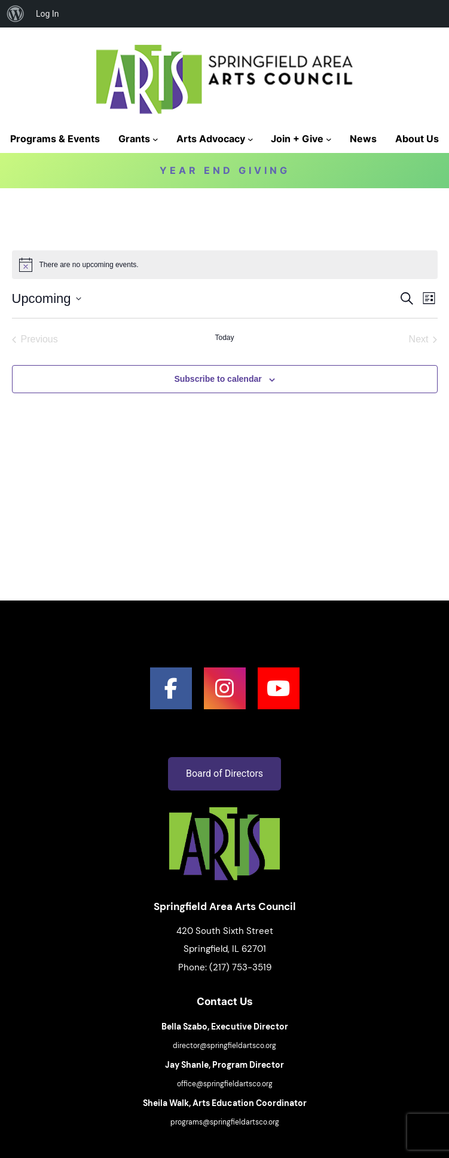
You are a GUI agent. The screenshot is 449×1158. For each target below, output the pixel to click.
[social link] (171, 688)
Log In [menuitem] (47, 14)
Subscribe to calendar (217, 379)
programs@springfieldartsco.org (224, 1122)
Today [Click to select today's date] (224, 337)
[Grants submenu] (155, 139)
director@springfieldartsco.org (224, 1045)
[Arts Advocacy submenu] (250, 139)
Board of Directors (224, 773)
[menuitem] (15, 13)
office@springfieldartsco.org (225, 1084)
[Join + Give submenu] (329, 139)
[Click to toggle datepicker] (46, 298)
